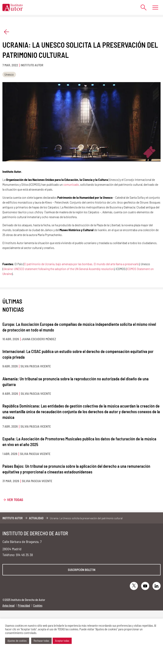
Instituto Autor (12, 518)
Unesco (9, 74)
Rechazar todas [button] (41, 640)
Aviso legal (8, 605)
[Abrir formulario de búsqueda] (141, 7)
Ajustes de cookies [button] (17, 640)
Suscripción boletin (81, 570)
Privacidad (24, 605)
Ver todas (15, 499)
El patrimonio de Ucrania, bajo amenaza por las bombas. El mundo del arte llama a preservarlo (81, 264)
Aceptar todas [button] (62, 640)
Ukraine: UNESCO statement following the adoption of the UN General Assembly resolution (58, 269)
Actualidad (36, 518)
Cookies (37, 605)
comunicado (71, 184)
